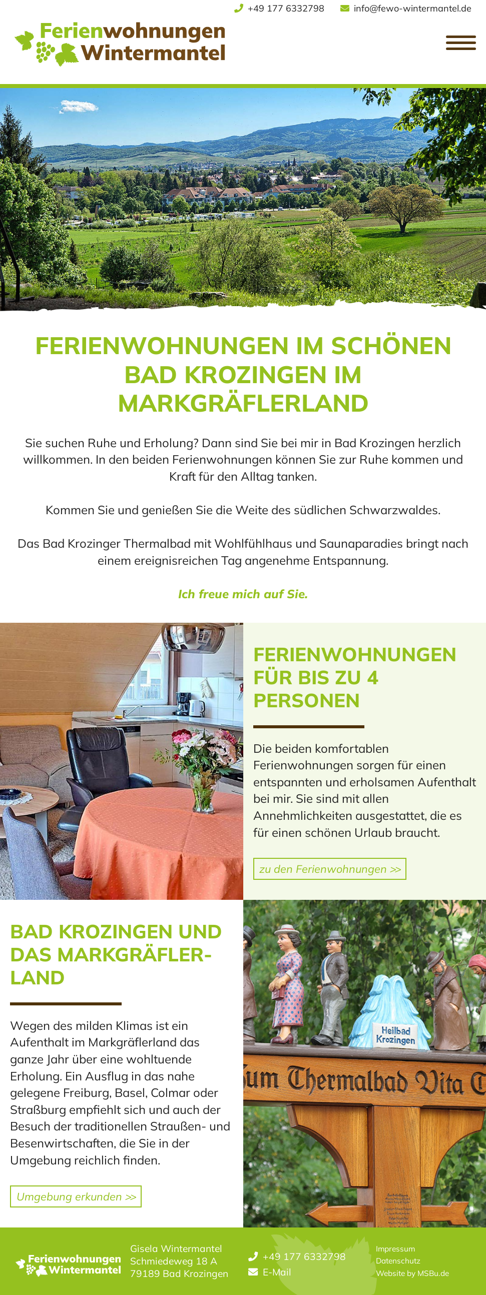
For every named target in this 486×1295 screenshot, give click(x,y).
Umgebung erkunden (76, 1196)
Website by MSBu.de (412, 1273)
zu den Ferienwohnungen (329, 868)
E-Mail (277, 1272)
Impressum (395, 1248)
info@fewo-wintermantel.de (412, 8)
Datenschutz (398, 1260)
